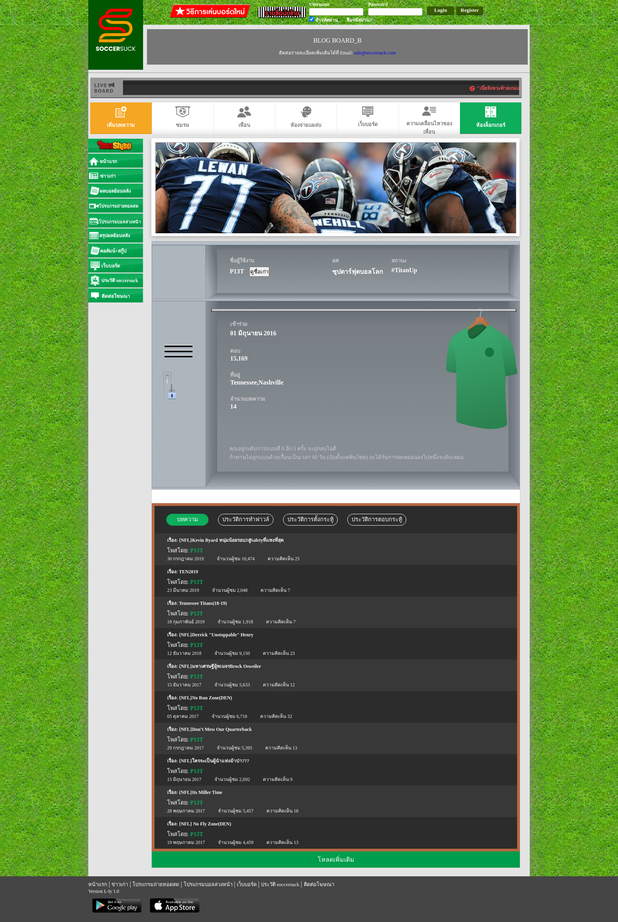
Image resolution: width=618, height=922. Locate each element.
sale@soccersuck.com (375, 53)
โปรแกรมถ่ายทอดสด (155, 884)
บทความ (187, 519)
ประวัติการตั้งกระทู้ (310, 519)
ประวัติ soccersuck (280, 884)
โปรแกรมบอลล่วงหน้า (208, 884)
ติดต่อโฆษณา (319, 884)
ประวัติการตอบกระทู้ (377, 519)
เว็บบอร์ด (247, 884)
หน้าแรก (97, 884)
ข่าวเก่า (120, 884)
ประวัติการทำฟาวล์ (245, 519)
